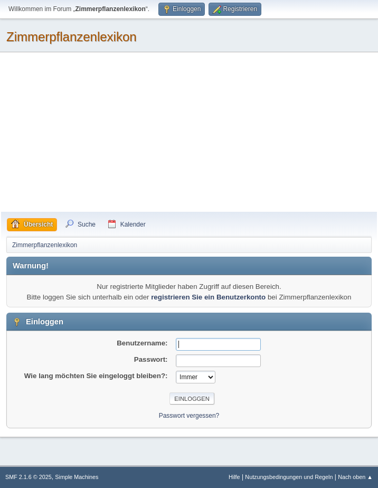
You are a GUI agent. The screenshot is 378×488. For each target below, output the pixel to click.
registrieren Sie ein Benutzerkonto (208, 297)
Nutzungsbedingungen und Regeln (289, 477)
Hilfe (234, 477)
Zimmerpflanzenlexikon (71, 37)
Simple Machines (76, 477)
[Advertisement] (189, 133)
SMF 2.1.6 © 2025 (28, 477)
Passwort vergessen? (189, 415)
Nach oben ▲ (355, 477)
